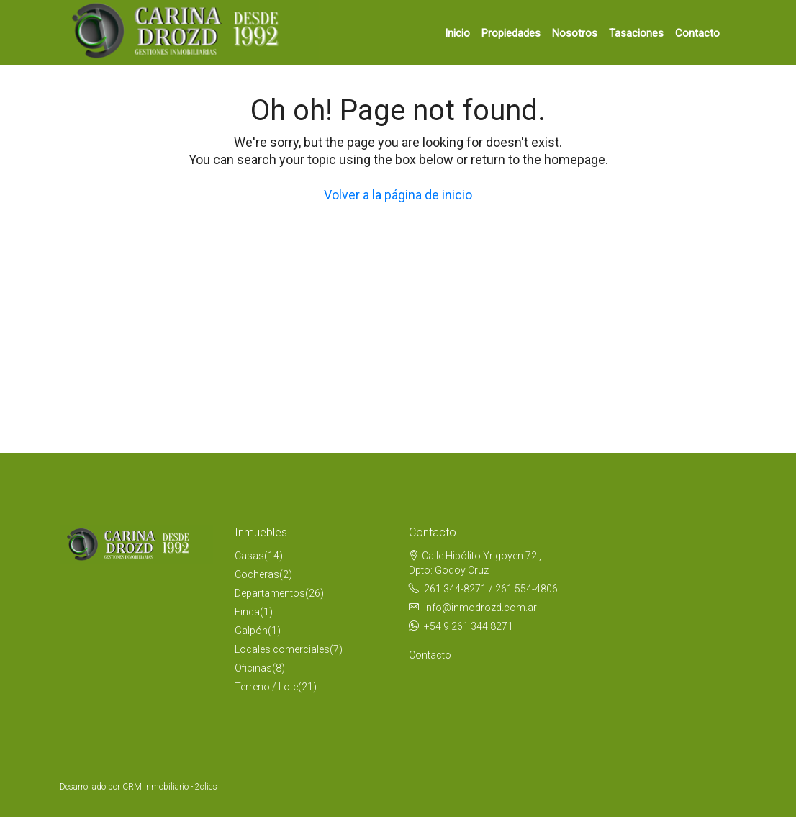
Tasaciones (636, 33)
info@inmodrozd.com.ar (480, 607)
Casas (249, 555)
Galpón (251, 630)
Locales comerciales (282, 649)
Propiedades (511, 33)
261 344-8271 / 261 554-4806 (491, 589)
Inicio (457, 33)
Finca (247, 612)
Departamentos (270, 593)
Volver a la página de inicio (398, 194)
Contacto (697, 33)
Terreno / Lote (266, 686)
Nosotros (574, 33)
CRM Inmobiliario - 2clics (169, 787)
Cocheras (257, 574)
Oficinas (253, 668)
